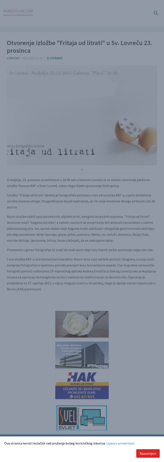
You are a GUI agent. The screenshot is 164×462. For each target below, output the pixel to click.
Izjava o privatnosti (120, 443)
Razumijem (148, 453)
